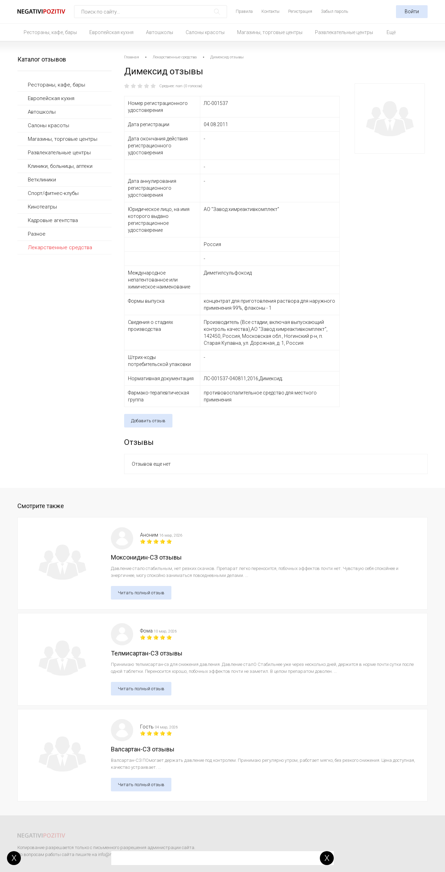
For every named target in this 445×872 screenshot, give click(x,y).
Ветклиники (42, 180)
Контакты (270, 11)
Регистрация (300, 11)
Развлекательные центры (344, 32)
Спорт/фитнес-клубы (53, 193)
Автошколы (159, 32)
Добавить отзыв (148, 420)
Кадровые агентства (53, 220)
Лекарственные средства (60, 247)
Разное (37, 234)
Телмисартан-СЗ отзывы (147, 653)
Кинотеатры (42, 207)
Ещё (391, 32)
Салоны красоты (205, 32)
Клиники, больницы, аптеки (60, 166)
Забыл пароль (334, 11)
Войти (412, 11)
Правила (244, 11)
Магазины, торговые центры (269, 32)
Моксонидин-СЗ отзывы (146, 557)
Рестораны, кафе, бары (50, 32)
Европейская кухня (111, 32)
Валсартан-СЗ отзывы (143, 749)
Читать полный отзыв (141, 592)
